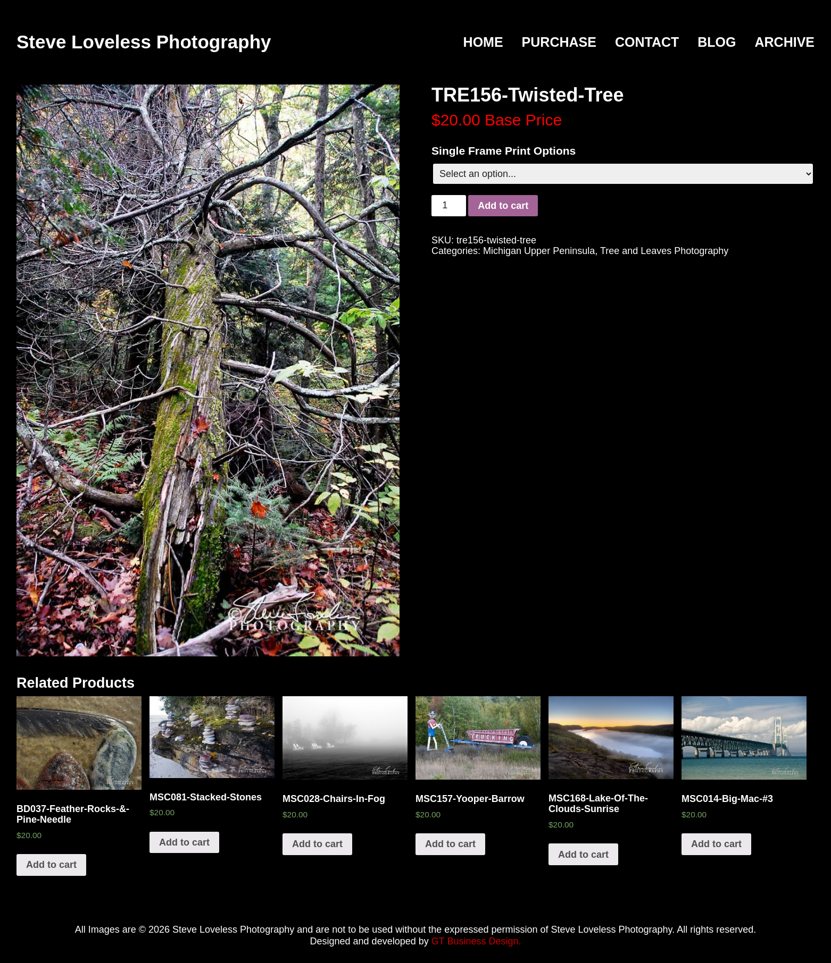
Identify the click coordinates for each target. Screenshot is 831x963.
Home (483, 42)
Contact (647, 42)
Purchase (559, 42)
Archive (784, 42)
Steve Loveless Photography (143, 41)
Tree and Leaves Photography (664, 251)
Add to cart (503, 205)
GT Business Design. (476, 941)
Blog (716, 42)
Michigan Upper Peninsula (539, 251)
